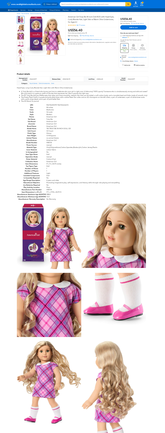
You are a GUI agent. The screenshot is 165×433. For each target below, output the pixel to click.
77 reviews (82, 25)
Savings (30, 10)
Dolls (43, 13)
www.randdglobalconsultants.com (92, 39)
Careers (73, 10)
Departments (13, 10)
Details (136, 61)
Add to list (126, 65)
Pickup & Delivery (55, 10)
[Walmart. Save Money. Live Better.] (24, 4)
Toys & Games (25, 13)
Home (18, 13)
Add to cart (133, 27)
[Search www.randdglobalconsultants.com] (92, 4)
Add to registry (139, 65)
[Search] (128, 4)
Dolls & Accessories (35, 13)
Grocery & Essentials (41, 10)
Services (23, 10)
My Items (81, 10)
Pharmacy (66, 10)
